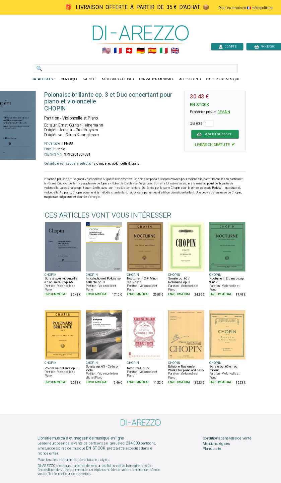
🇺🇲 (106, 51)
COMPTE (227, 46)
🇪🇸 (152, 51)
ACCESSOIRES (190, 79)
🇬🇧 (174, 51)
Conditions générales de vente (226, 438)
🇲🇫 (118, 51)
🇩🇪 (140, 51)
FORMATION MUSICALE (156, 79)
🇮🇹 (163, 51)
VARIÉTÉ (89, 79)
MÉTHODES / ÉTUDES (117, 79)
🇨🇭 (129, 51)
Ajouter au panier (215, 134)
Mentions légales (216, 443)
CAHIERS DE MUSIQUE (222, 79)
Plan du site (211, 449)
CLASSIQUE (69, 79)
